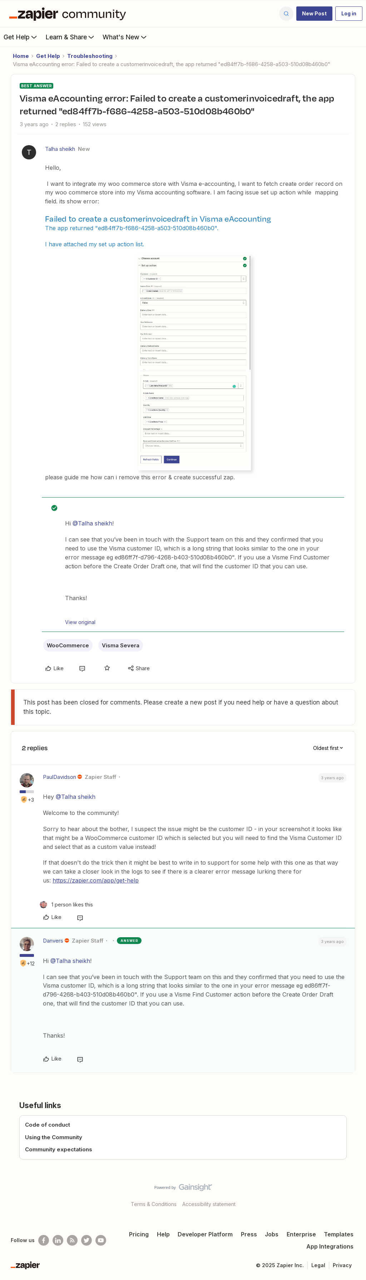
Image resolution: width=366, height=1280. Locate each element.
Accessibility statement (209, 1204)
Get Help (21, 37)
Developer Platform (205, 1234)
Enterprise (301, 1234)
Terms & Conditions (154, 1204)
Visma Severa (120, 645)
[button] (314, 13)
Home (21, 56)
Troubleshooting (90, 56)
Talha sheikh (60, 148)
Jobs (271, 1234)
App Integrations (329, 1246)
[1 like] (66, 904)
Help (163, 1234)
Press (249, 1234)
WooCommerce (68, 645)
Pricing (139, 1234)
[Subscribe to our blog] (72, 1240)
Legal (318, 1265)
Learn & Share (70, 37)
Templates (338, 1234)
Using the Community (53, 1137)
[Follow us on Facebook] (43, 1240)
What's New (125, 37)
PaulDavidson (59, 777)
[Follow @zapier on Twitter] (86, 1240)
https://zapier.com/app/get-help (96, 880)
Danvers (53, 940)
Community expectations (58, 1149)
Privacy (342, 1265)
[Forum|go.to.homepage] (69, 13)
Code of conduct (47, 1124)
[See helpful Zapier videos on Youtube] (100, 1240)
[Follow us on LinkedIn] (58, 1240)
